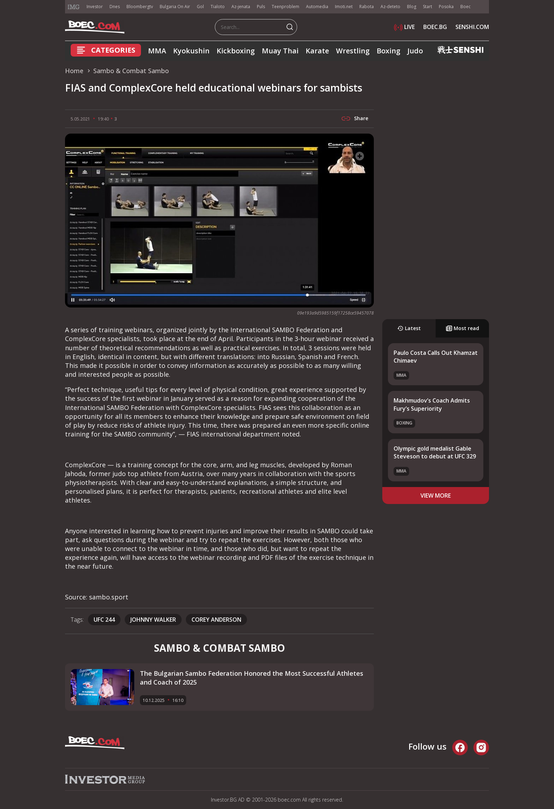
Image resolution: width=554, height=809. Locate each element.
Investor (95, 7)
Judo (415, 50)
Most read (462, 328)
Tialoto (218, 7)
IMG (74, 7)
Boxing (388, 50)
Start (427, 7)
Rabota (366, 7)
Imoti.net (344, 7)
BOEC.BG (435, 27)
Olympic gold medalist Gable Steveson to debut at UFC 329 (435, 452)
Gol (200, 7)
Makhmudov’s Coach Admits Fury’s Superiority (432, 404)
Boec (465, 7)
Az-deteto (390, 7)
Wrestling (353, 50)
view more (435, 495)
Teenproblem (285, 7)
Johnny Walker (153, 619)
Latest (409, 328)
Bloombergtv (139, 7)
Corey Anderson (216, 619)
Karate (317, 50)
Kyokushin (191, 50)
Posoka (446, 7)
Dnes (115, 7)
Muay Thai (280, 50)
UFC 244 (104, 619)
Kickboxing (236, 50)
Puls (261, 7)
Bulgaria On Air (175, 7)
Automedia (317, 7)
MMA (157, 50)
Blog (411, 7)
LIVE (404, 27)
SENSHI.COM (472, 27)
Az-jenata (240, 7)
